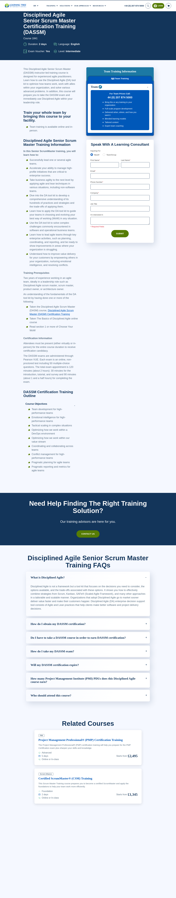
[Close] (172, 893)
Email (93, 143)
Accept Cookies (144, 894)
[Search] (148, 5)
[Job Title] (120, 181)
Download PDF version (139, 19)
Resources (101, 5)
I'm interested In (97, 187)
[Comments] (120, 193)
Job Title (93, 176)
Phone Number (97, 154)
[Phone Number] (120, 158)
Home (26, 19)
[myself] (91, 126)
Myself (97, 126)
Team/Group (112, 126)
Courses (35, 19)
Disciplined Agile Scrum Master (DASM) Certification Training (53, 343)
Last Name (126, 131)
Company (94, 165)
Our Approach (84, 5)
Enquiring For (95, 122)
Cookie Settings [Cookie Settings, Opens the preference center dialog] (125, 894)
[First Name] (104, 136)
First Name (95, 131)
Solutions (66, 5)
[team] (104, 126)
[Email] (120, 147)
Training (51, 5)
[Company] (120, 170)
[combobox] (93, 158)
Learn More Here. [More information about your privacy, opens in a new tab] (44, 895)
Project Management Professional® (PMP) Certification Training (84, 777)
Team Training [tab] (120, 40)
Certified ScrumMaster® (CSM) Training (67, 815)
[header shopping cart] (168, 5)
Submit (120, 206)
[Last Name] (135, 136)
